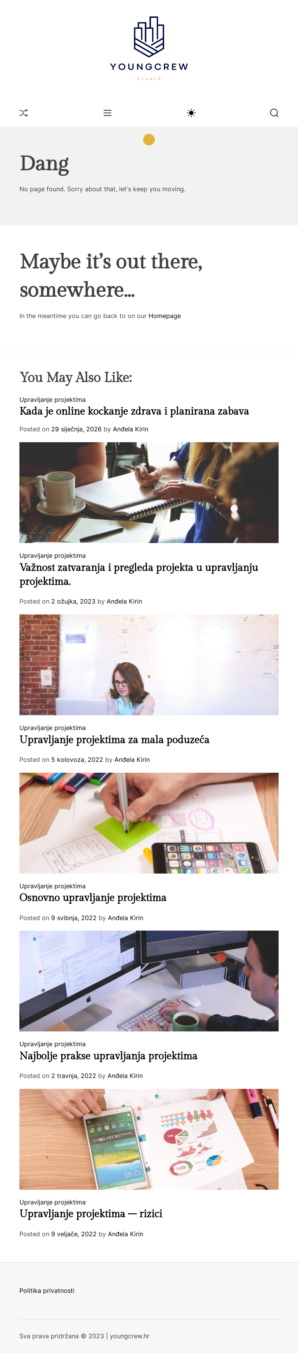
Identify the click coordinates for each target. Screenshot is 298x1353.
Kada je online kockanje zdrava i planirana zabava (134, 411)
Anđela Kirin (130, 429)
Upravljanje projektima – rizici (90, 1214)
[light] (191, 112)
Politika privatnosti (46, 1290)
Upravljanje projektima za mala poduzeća (114, 740)
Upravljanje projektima (52, 399)
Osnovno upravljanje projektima (92, 898)
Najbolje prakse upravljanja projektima (108, 1056)
